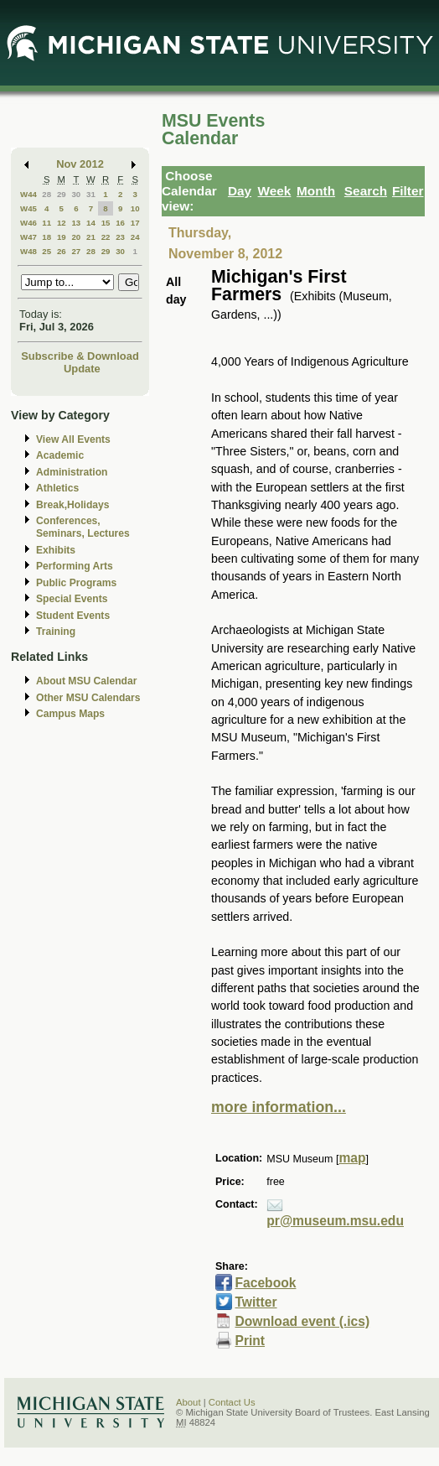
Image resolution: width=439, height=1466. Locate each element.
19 (61, 237)
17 (135, 222)
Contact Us (232, 1402)
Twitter (255, 1302)
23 (120, 237)
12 (61, 222)
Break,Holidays (73, 505)
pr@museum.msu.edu (335, 1221)
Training (55, 631)
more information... (278, 1107)
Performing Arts (74, 566)
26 (61, 251)
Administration (71, 472)
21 (91, 237)
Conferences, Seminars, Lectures (83, 527)
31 (91, 194)
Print (250, 1340)
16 (120, 222)
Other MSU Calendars (88, 698)
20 (75, 237)
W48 (28, 251)
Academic (60, 455)
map (351, 1158)
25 (46, 251)
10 (135, 208)
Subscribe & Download (80, 356)
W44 (28, 194)
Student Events (73, 615)
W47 (28, 237)
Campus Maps (70, 714)
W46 (28, 222)
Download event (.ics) (302, 1321)
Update (82, 368)
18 (46, 237)
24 (135, 237)
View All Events (73, 439)
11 (46, 222)
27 (75, 251)
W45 (28, 208)
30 (75, 194)
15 (106, 222)
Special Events (71, 599)
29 (61, 194)
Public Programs (76, 583)
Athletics (57, 488)
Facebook (265, 1283)
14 (91, 222)
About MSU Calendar (86, 681)
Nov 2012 (80, 164)
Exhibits (55, 550)
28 (46, 194)
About (188, 1402)
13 (75, 222)
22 (106, 237)
